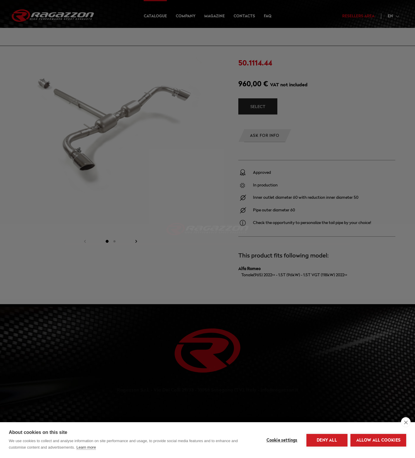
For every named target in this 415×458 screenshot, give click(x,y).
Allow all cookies (378, 440)
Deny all (327, 440)
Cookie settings (282, 440)
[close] (406, 422)
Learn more (86, 447)
